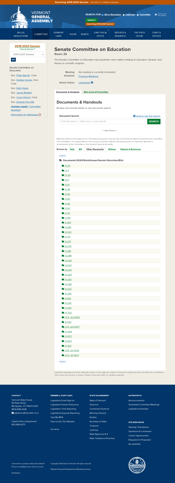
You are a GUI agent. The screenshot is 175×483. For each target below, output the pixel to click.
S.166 (66, 298)
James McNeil (24, 92)
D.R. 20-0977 (70, 327)
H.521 (66, 232)
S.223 (67, 265)
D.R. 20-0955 (71, 317)
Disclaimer (55, 429)
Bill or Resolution (112, 14)
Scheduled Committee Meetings (144, 404)
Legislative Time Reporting (63, 408)
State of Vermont (98, 400)
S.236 (67, 270)
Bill (80, 149)
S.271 (66, 241)
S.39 (66, 165)
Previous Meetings (88, 76)
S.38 (66, 189)
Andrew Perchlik (25, 102)
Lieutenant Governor (99, 408)
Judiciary (94, 430)
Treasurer (94, 425)
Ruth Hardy (22, 88)
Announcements (136, 400)
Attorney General (98, 413)
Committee (144, 14)
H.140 (66, 227)
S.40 (66, 194)
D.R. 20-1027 (70, 355)
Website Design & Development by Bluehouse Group (70, 469)
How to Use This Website (63, 421)
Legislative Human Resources (65, 404)
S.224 (67, 274)
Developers (16, 473)
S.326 (67, 279)
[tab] (67, 92)
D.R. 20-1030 (70, 350)
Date (72, 149)
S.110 (66, 218)
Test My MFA (57, 417)
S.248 (67, 255)
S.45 (66, 199)
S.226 (67, 260)
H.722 (67, 312)
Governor (94, 404)
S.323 (67, 289)
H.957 (67, 336)
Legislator (129, 14)
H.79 (66, 236)
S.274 (66, 246)
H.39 (66, 175)
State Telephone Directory (102, 438)
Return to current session (105, 2)
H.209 (67, 331)
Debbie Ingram (24, 80)
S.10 (66, 184)
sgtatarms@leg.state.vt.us (25, 413)
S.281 (66, 251)
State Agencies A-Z (99, 434)
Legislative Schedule (138, 408)
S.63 (66, 208)
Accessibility (135, 444)
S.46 (66, 203)
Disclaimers (143, 427)
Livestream (84, 82)
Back (62, 155)
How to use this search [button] (146, 116)
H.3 (65, 170)
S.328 (67, 284)
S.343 (66, 322)
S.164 (66, 222)
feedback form (25, 467)
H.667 (67, 341)
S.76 (66, 213)
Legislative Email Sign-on (63, 400)
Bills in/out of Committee (96, 92)
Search (91, 20)
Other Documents (95, 149)
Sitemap (132, 427)
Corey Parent (23, 97)
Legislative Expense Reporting (65, 413)
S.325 (67, 308)
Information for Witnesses (26, 114)
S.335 (67, 303)
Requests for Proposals (139, 439)
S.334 (66, 293)
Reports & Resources (130, 149)
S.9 (65, 180)
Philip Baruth (23, 75)
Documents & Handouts (67, 92)
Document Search (110, 116)
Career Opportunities (139, 435)
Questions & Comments (140, 431)
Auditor (93, 417)
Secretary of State (98, 421)
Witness (112, 149)
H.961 (66, 346)
